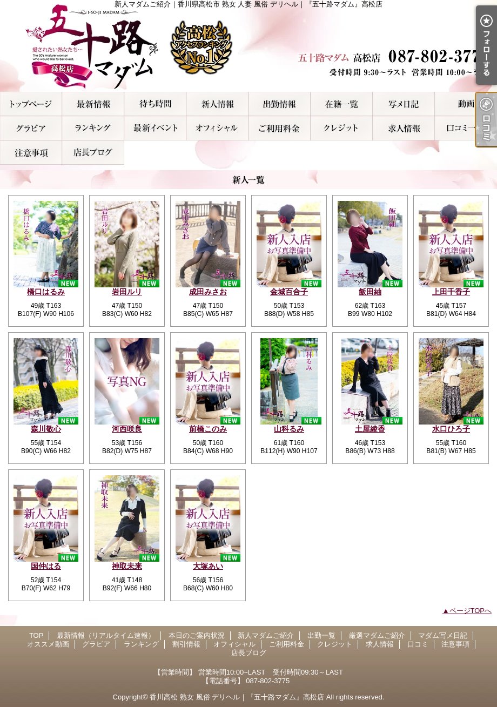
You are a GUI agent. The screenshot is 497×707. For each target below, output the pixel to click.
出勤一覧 (280, 104)
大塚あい (208, 566)
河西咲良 (127, 429)
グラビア (31, 128)
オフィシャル (217, 128)
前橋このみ (208, 429)
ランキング (93, 128)
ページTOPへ (470, 611)
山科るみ (289, 429)
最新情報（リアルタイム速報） (93, 104)
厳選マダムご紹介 (342, 104)
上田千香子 (451, 291)
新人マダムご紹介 (217, 104)
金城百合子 (289, 291)
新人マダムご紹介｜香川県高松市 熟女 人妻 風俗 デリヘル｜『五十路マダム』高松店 (248, 46)
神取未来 (127, 566)
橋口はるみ (46, 291)
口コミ (466, 128)
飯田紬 (370, 291)
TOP (31, 104)
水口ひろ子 (451, 429)
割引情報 (155, 128)
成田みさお (208, 291)
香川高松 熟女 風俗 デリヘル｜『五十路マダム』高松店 (237, 697)
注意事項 (31, 152)
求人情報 (404, 128)
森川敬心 (46, 429)
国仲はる (46, 566)
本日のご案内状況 (155, 104)
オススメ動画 (466, 104)
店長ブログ (93, 152)
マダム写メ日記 (404, 104)
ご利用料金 (280, 128)
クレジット (342, 128)
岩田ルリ (127, 291)
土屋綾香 (370, 429)
